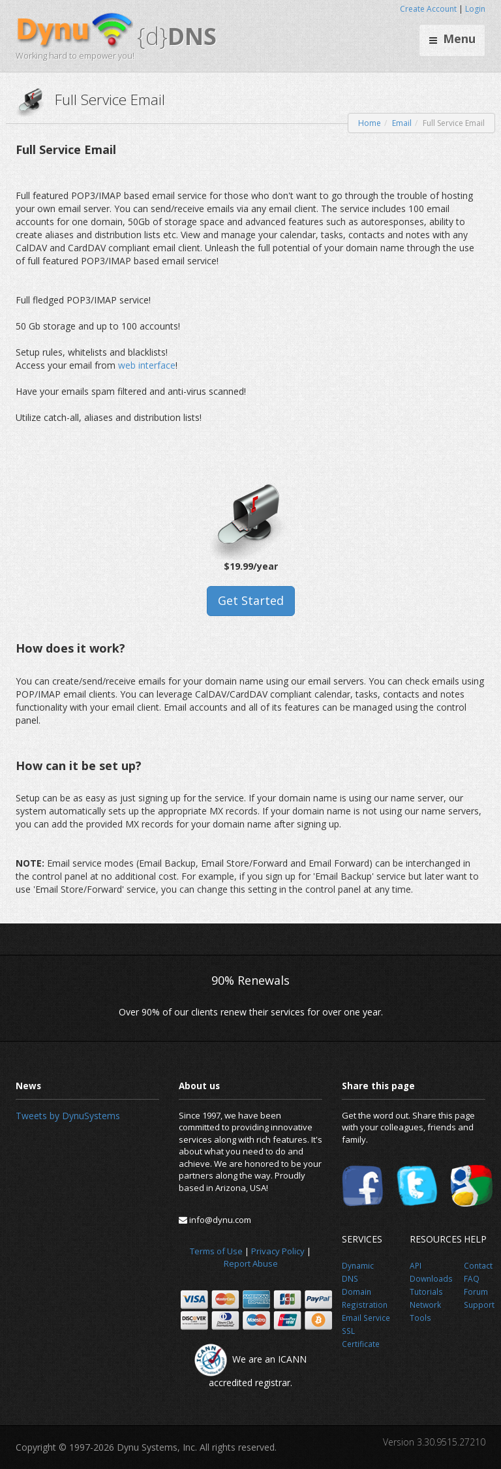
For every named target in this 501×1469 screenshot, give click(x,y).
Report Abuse (251, 1263)
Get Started (251, 600)
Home (369, 123)
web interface (146, 365)
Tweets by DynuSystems (68, 1115)
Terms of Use (216, 1251)
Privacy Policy (278, 1251)
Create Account (428, 8)
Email (402, 123)
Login (475, 8)
